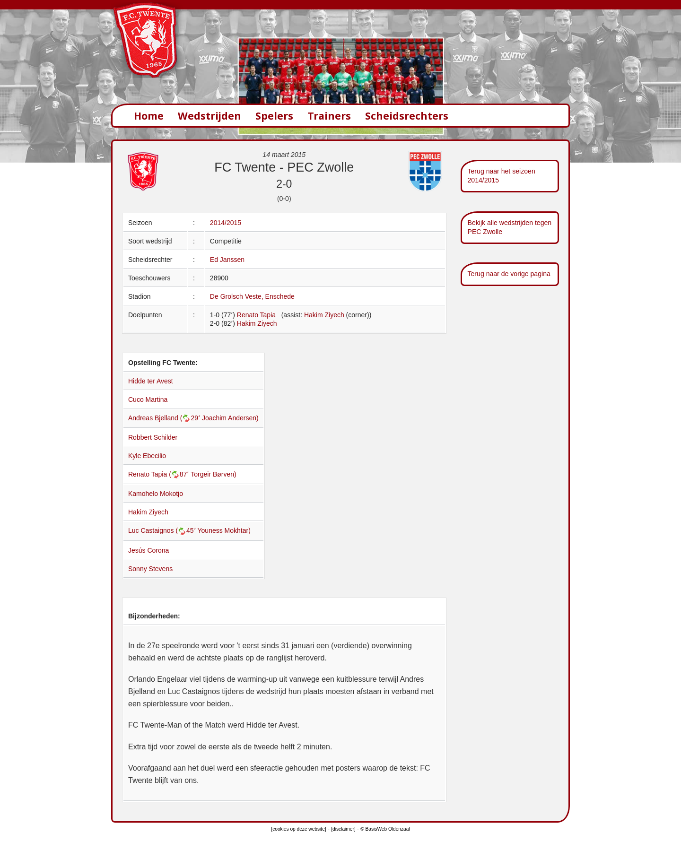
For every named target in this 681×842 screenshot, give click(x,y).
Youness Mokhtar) (224, 530)
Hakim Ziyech (324, 315)
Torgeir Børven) (213, 474)
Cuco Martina (147, 399)
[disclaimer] (343, 829)
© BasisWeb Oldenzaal (385, 829)
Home (149, 115)
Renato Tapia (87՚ (159, 474)
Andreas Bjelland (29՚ (165, 418)
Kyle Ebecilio (147, 456)
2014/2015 (225, 222)
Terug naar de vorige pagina (509, 274)
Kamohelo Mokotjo (155, 493)
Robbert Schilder (152, 437)
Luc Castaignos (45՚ (163, 530)
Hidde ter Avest (150, 381)
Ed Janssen (227, 259)
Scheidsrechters (406, 115)
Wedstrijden (209, 115)
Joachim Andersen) (230, 418)
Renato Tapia (256, 315)
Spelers (274, 115)
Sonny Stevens (150, 569)
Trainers (329, 115)
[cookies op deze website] (298, 829)
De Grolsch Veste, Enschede (252, 296)
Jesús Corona (148, 550)
